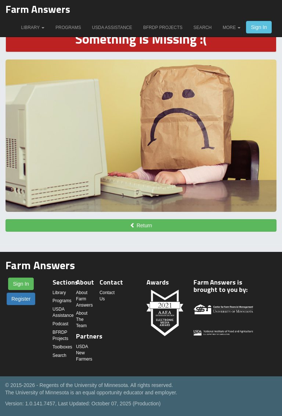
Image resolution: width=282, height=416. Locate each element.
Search (203, 27)
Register (20, 299)
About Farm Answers (84, 299)
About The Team (81, 319)
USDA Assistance (112, 27)
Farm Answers (38, 9)
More (232, 27)
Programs (68, 27)
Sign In (259, 27)
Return (141, 225)
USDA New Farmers (84, 353)
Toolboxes (62, 347)
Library (32, 27)
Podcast (60, 323)
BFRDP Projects (162, 27)
